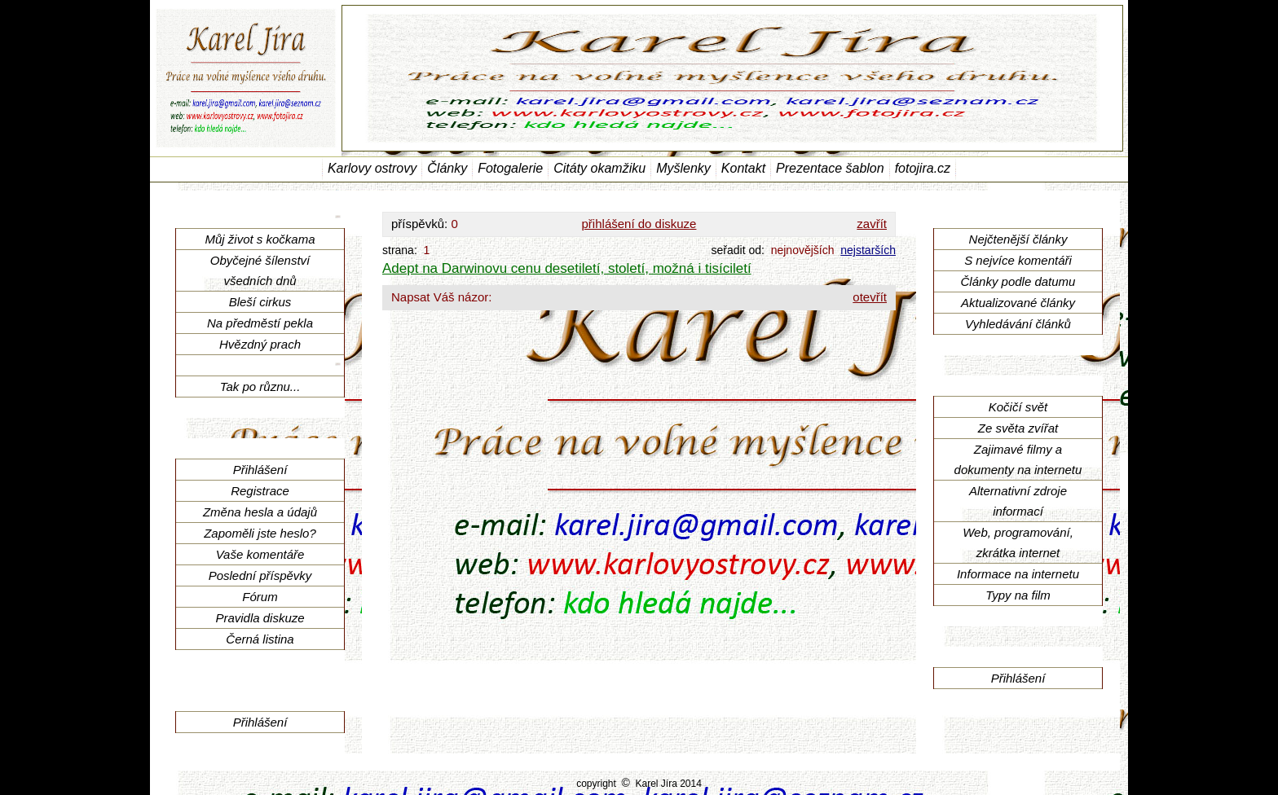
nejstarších (868, 250)
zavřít (872, 224)
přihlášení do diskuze (639, 224)
